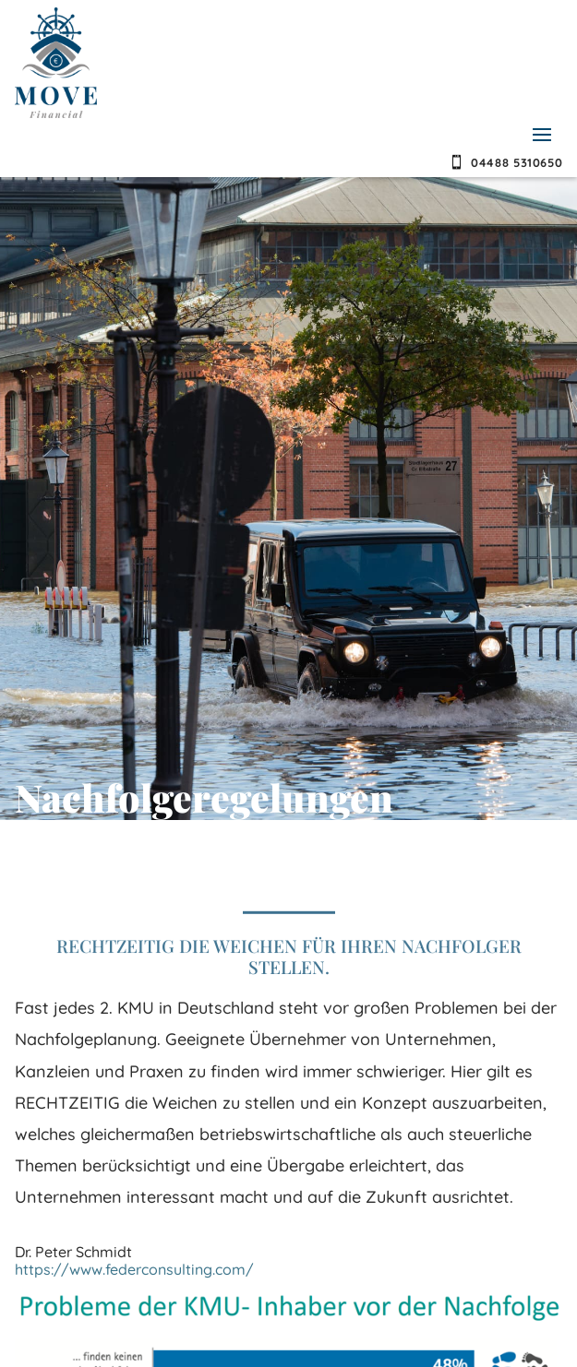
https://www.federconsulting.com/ (134, 1269)
